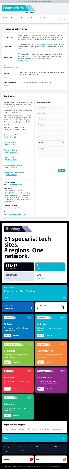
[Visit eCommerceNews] (14, 344)
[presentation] (50, 163)
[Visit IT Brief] (14, 371)
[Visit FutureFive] (47, 344)
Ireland (35, 429)
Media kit (16, 335)
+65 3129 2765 (10, 145)
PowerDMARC (58, 466)
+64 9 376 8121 (11, 137)
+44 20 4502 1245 (11, 167)
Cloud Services (15, 18)
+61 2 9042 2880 (11, 152)
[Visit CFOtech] (14, 317)
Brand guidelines (9, 447)
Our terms (55, 451)
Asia (6, 429)
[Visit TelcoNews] (14, 397)
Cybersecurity (25, 18)
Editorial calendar (41, 447)
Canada (21, 429)
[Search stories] (56, 19)
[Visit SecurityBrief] (47, 371)
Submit (61, 170)
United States (57, 429)
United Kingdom (45, 429)
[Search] (65, 19)
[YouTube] (18, 459)
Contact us (23, 447)
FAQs (5, 451)
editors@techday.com (44, 35)
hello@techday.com (15, 185)
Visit (7, 335)
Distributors (34, 18)
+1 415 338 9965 (11, 175)
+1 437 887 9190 (11, 160)
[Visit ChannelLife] (47, 317)
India (28, 429)
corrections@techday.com (17, 214)
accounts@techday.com (17, 208)
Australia (13, 429)
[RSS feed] (51, 459)
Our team (39, 451)
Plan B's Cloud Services (34, 466)
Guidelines (27, 37)
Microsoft (42, 18)
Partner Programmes (8, 21)
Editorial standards (57, 447)
